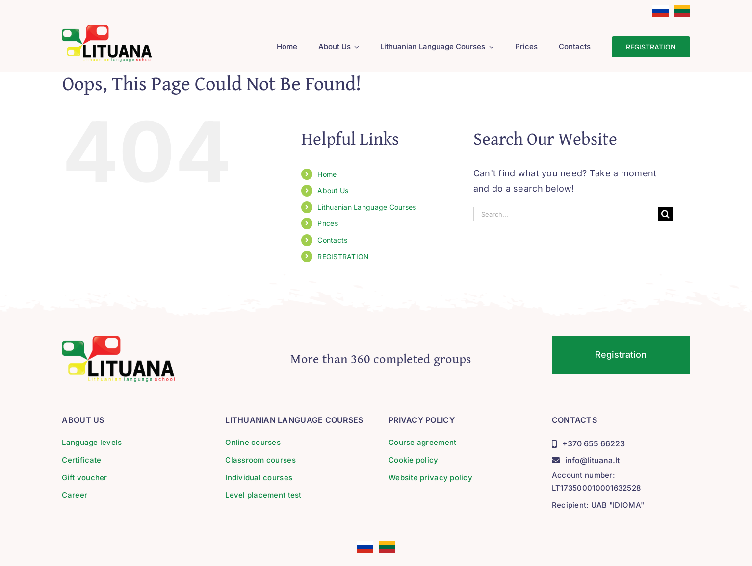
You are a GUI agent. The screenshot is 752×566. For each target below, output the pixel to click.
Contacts (332, 240)
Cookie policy (414, 460)
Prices (327, 223)
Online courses (253, 442)
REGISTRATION (343, 256)
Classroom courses (260, 460)
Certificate (81, 460)
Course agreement (422, 442)
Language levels (92, 442)
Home (327, 174)
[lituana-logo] (107, 29)
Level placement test (263, 495)
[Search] (665, 214)
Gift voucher (84, 477)
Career (74, 495)
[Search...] (566, 214)
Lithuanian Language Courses (366, 207)
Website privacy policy (430, 477)
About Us (332, 190)
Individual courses (258, 477)
